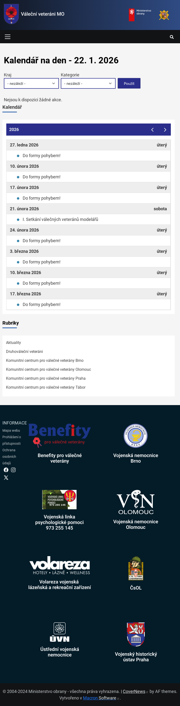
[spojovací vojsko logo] (34, 15)
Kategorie (70, 74)
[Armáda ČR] (164, 15)
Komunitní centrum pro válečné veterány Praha (46, 378)
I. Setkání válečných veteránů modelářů (60, 219)
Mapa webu (11, 430)
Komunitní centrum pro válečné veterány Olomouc (48, 369)
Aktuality (13, 342)
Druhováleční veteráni (24, 351)
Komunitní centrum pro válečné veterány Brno (44, 360)
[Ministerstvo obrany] (140, 15)
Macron (101, 697)
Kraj (7, 74)
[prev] (152, 129)
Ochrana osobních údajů (9, 456)
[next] (165, 129)
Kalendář (12, 107)
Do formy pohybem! (42, 155)
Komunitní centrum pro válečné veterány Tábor (45, 387)
